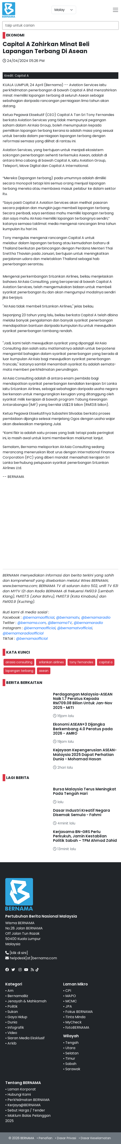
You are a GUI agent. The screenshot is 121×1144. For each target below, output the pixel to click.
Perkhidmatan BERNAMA (28, 1099)
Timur (70, 1058)
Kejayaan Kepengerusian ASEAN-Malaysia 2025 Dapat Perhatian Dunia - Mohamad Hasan (85, 754)
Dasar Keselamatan (96, 1138)
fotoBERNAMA (77, 1027)
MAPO (70, 995)
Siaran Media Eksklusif (26, 1038)
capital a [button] (105, 662)
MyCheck (73, 1022)
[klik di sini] (19, 952)
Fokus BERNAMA (79, 1011)
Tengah (72, 1042)
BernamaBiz (17, 995)
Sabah (70, 1063)
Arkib (11, 1043)
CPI (68, 990)
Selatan (72, 1053)
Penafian (45, 1138)
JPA (68, 1006)
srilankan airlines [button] (51, 662)
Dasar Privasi (66, 1138)
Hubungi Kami (19, 1094)
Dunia (12, 1022)
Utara (70, 1047)
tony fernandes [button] (81, 662)
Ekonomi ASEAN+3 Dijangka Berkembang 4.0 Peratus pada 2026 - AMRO (83, 729)
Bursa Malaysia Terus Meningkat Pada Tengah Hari (84, 791)
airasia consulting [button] (19, 662)
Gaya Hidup (17, 1016)
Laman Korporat (21, 1089)
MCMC (71, 1001)
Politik (12, 1006)
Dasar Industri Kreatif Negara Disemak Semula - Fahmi (81, 812)
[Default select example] (63, 10)
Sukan (12, 1011)
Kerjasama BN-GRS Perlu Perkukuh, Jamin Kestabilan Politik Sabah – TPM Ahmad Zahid (85, 836)
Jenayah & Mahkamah (26, 1001)
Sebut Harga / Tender (26, 1110)
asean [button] (43, 671)
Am (10, 990)
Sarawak (72, 1069)
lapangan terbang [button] (19, 671)
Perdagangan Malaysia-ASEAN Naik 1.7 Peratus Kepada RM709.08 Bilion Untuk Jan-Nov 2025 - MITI (82, 701)
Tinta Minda (75, 1016)
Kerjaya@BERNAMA (24, 1105)
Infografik (15, 1027)
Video (12, 1032)
